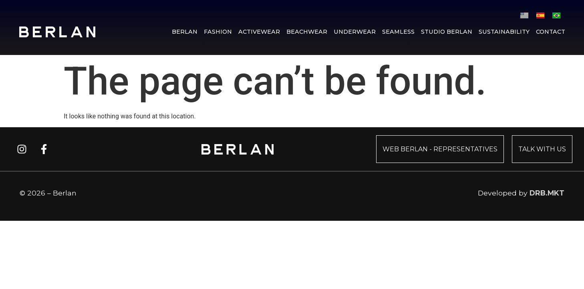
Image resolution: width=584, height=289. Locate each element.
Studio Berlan (446, 31)
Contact (550, 31)
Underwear (355, 31)
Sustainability (504, 31)
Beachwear (306, 31)
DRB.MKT (547, 193)
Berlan (184, 31)
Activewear (259, 31)
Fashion (218, 31)
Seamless (398, 31)
